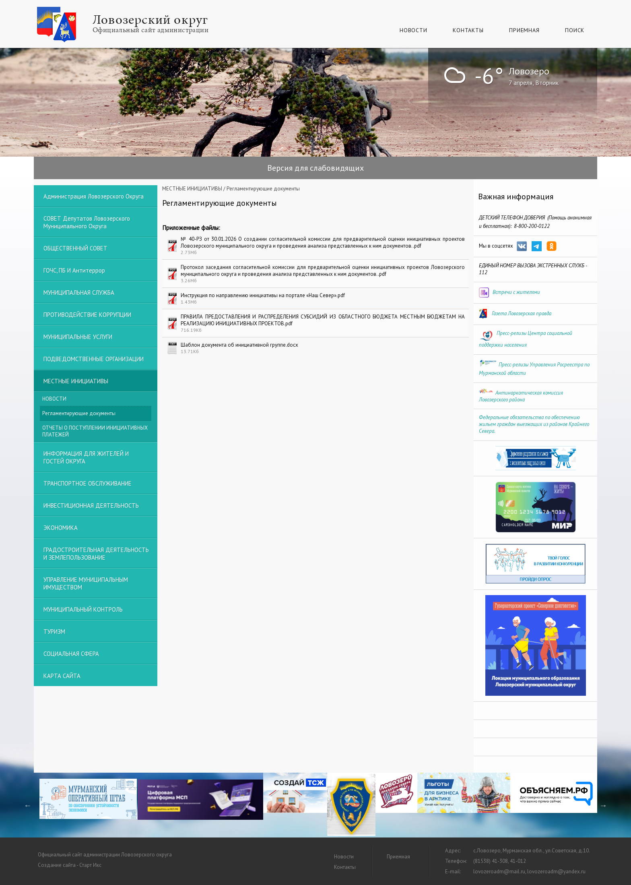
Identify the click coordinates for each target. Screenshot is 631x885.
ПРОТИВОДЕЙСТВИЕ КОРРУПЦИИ (87, 314)
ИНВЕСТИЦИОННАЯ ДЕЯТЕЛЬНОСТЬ (91, 505)
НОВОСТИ (54, 398)
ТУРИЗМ (54, 631)
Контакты (468, 30)
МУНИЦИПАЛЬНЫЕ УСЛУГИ (77, 337)
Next (603, 805)
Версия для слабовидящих (315, 168)
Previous (28, 805)
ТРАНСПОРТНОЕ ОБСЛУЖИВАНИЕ (87, 483)
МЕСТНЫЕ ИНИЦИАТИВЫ (192, 188)
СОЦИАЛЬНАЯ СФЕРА (71, 654)
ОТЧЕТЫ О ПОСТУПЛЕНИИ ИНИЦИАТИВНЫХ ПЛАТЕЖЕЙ (95, 431)
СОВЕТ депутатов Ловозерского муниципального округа (86, 222)
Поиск (574, 30)
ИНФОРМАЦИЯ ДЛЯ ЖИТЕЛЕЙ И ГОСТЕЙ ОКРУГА (86, 457)
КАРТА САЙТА (61, 676)
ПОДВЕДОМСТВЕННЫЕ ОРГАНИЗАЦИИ (93, 359)
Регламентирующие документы (78, 413)
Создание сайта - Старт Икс (69, 865)
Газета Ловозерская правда (521, 313)
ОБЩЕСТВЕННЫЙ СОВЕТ (75, 248)
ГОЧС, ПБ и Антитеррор (74, 270)
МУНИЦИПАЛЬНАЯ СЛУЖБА (78, 292)
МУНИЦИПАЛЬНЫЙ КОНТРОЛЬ (83, 609)
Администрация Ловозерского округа (93, 196)
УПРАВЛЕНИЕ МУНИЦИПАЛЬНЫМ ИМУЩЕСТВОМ (85, 583)
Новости (413, 30)
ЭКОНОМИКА (60, 527)
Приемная (524, 30)
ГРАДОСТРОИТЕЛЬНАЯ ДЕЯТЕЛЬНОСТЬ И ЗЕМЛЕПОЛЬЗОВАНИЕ (96, 553)
